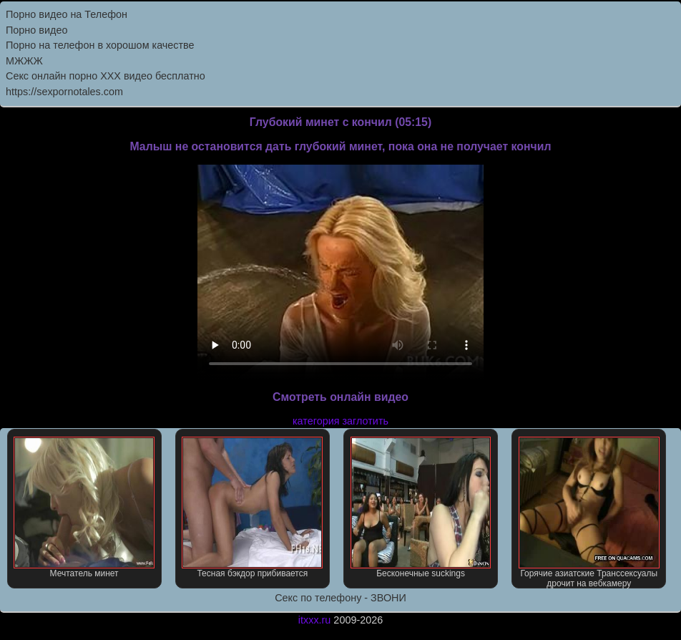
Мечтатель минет (84, 507)
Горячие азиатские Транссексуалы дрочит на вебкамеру (589, 512)
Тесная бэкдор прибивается (252, 507)
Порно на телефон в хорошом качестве (100, 45)
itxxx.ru (314, 620)
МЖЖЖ (24, 61)
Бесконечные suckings (421, 507)
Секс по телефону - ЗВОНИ (340, 597)
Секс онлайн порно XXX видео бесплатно (105, 76)
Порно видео (36, 30)
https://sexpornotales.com (64, 91)
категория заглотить (340, 421)
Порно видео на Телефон (66, 14)
